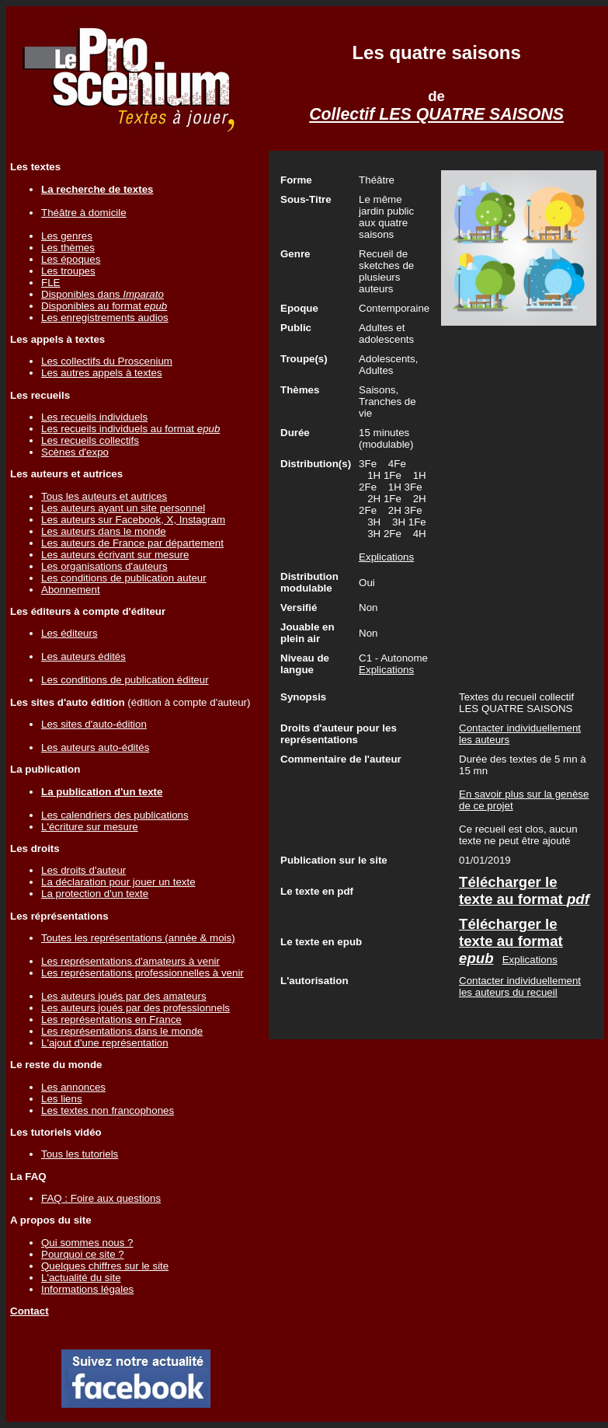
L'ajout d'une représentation (105, 1043)
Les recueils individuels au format (130, 429)
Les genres (66, 236)
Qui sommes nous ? (87, 1242)
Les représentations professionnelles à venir (142, 973)
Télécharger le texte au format (524, 890)
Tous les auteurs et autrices (104, 496)
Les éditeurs (69, 633)
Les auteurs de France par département (132, 543)
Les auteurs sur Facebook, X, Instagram (133, 519)
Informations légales (87, 1289)
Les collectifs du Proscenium (106, 361)
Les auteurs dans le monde (103, 531)
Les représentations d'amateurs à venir (130, 961)
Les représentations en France (111, 1019)
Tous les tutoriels (79, 1154)
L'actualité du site (81, 1277)
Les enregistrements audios (105, 317)
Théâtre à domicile (84, 212)
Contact (29, 1311)
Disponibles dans (102, 294)
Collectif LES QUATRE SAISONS (436, 114)
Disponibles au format (104, 306)
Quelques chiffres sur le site (105, 1266)
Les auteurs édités (83, 656)
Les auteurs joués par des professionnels (135, 1008)
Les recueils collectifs (90, 440)
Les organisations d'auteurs (104, 566)
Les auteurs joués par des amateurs (124, 996)
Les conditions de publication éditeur (125, 680)
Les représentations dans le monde (122, 1031)
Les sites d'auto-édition (94, 724)
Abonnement (70, 589)
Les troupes (68, 271)
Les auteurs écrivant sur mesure (115, 554)
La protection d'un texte (94, 893)
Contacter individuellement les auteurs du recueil (520, 986)
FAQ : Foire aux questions (101, 1198)
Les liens (61, 1099)
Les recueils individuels (94, 417)
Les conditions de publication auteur (124, 578)
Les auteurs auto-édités (95, 747)
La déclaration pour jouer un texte (118, 882)
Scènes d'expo (75, 452)
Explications (386, 557)
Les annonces (73, 1087)
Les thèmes (68, 247)
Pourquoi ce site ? (82, 1254)
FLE (50, 282)
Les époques (70, 259)
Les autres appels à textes (101, 373)
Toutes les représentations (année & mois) (138, 938)
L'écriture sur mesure (89, 827)
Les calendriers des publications (115, 815)
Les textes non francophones (107, 1110)
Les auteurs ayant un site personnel (123, 508)
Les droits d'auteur (83, 870)
